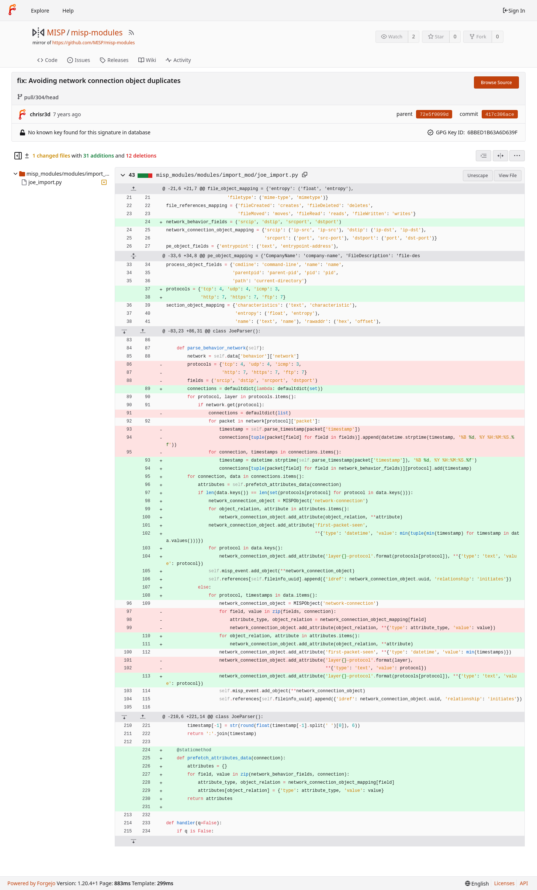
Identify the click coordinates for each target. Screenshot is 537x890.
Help (68, 10)
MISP (56, 32)
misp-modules (96, 32)
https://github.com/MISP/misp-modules (93, 42)
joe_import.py (45, 182)
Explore (40, 10)
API (524, 883)
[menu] (517, 155)
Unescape (478, 175)
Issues (78, 59)
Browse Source (496, 82)
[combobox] (483, 155)
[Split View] (500, 155)
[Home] (12, 10)
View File (508, 175)
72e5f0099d (434, 114)
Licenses (504, 883)
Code (47, 59)
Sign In (513, 10)
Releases (114, 59)
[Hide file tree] (18, 156)
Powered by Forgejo (31, 883)
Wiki (147, 59)
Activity (178, 59)
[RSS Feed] (131, 32)
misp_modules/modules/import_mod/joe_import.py (227, 175)
